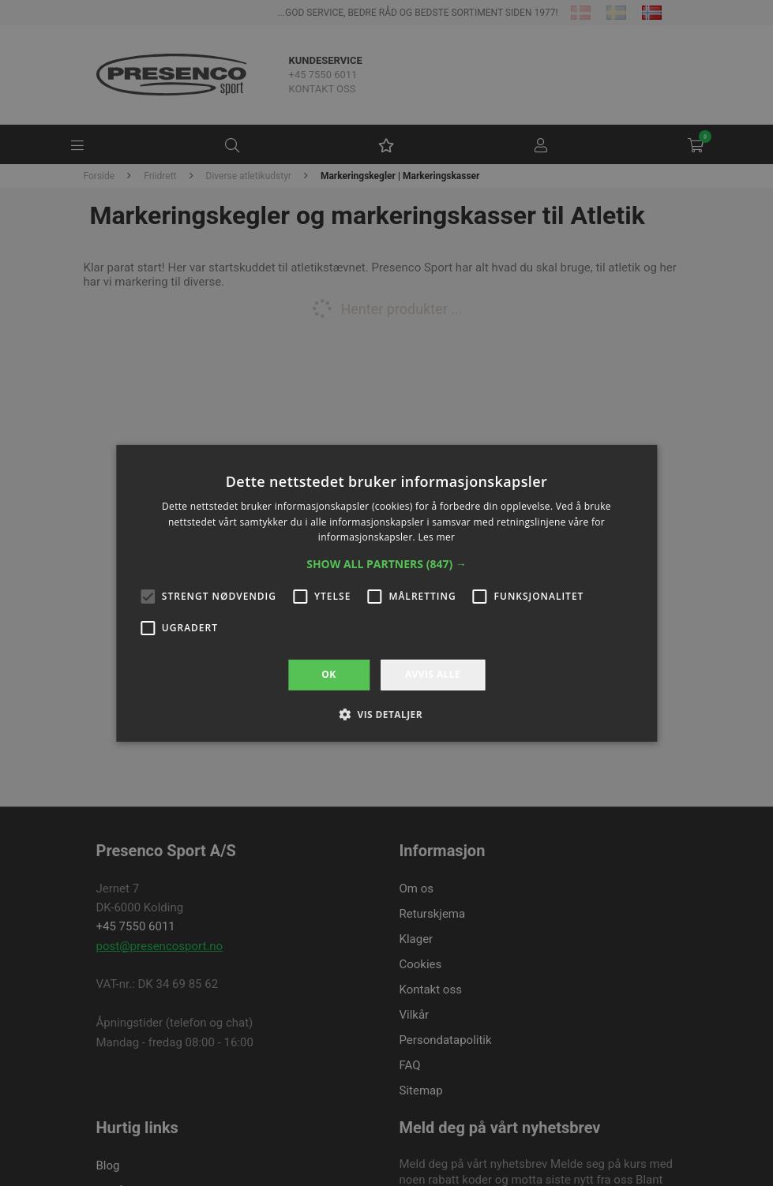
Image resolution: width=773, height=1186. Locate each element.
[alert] (386, 593)
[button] (386, 564)
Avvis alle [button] (432, 674)
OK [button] (328, 674)
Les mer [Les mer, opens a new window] (436, 537)
